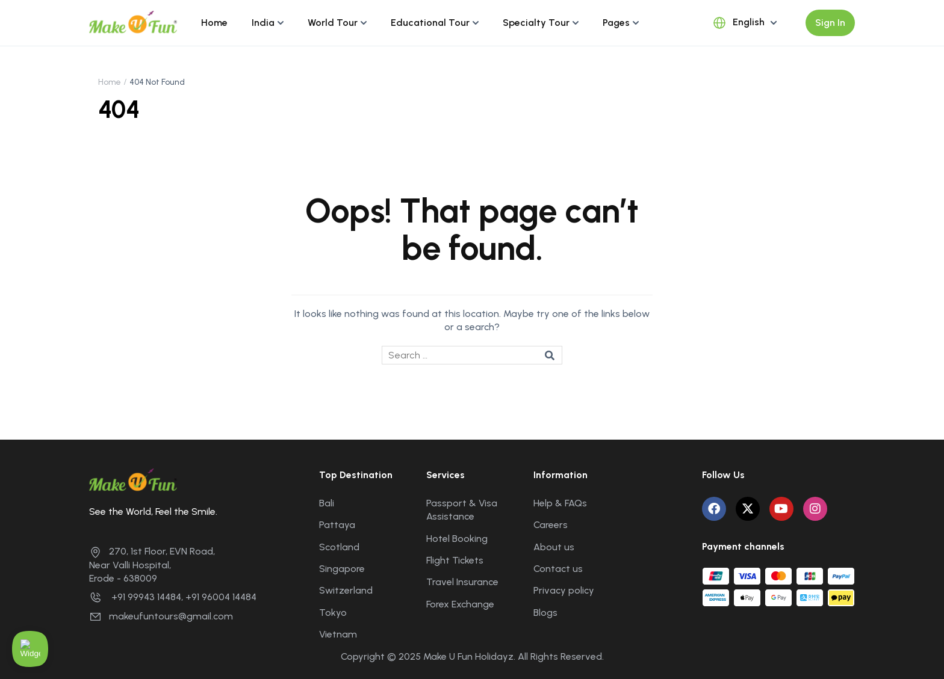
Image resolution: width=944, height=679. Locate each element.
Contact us (558, 568)
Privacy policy (563, 590)
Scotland (339, 547)
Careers (550, 524)
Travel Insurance (462, 582)
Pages (616, 22)
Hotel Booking (457, 538)
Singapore (342, 568)
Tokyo (333, 612)
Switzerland (346, 590)
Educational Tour (430, 22)
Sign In (830, 22)
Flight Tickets (454, 560)
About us (553, 547)
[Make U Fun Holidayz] (133, 22)
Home (214, 22)
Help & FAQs (560, 503)
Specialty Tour (536, 22)
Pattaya (337, 524)
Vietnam (338, 634)
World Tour (333, 22)
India (263, 22)
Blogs (545, 612)
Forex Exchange (460, 604)
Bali (326, 503)
